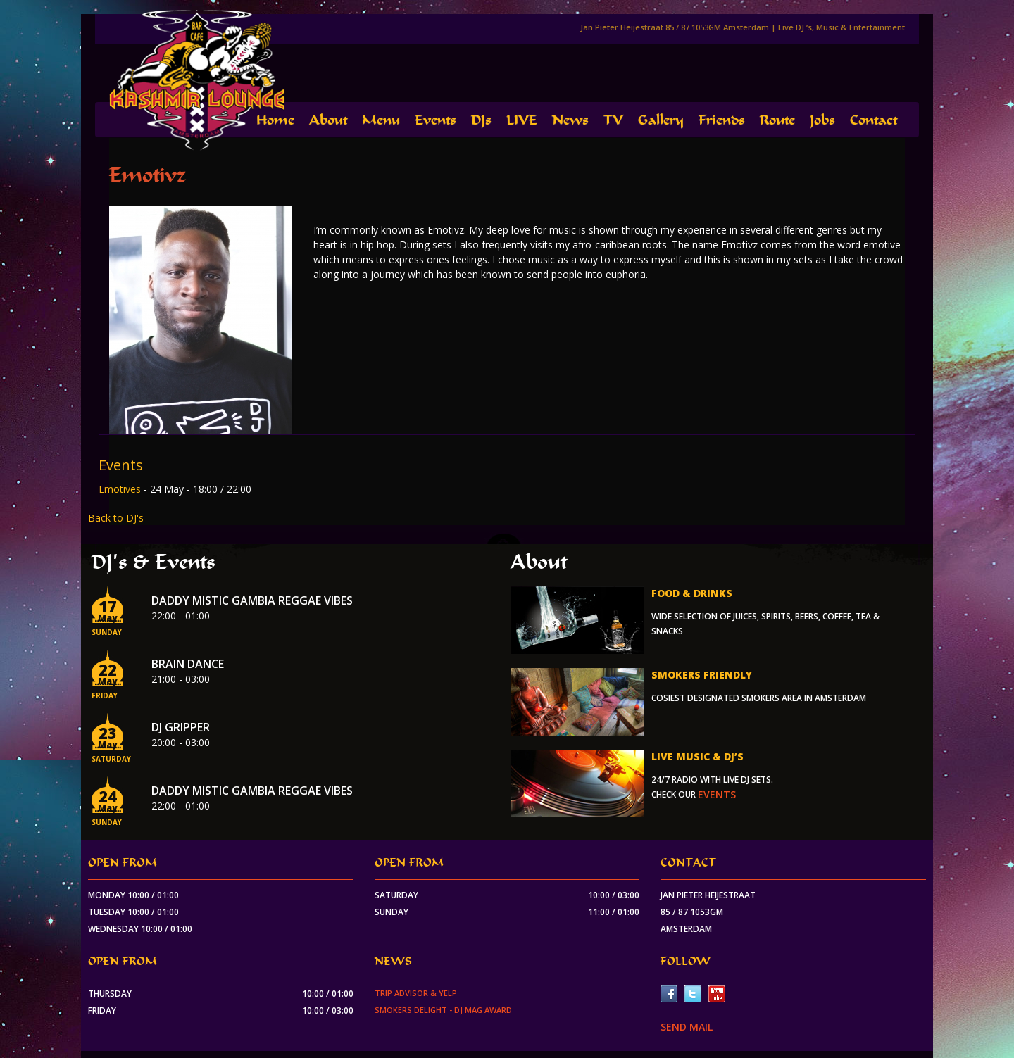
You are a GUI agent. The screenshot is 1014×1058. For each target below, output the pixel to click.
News (570, 120)
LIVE (521, 120)
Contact (873, 120)
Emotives (121, 489)
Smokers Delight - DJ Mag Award (443, 1010)
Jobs (822, 120)
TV (613, 120)
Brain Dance (187, 664)
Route (777, 120)
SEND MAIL (687, 1026)
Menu (381, 120)
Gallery (661, 120)
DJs (481, 120)
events (717, 794)
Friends (722, 120)
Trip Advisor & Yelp (416, 993)
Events (435, 120)
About (328, 120)
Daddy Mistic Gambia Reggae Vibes (252, 600)
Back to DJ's (116, 517)
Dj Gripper (180, 727)
